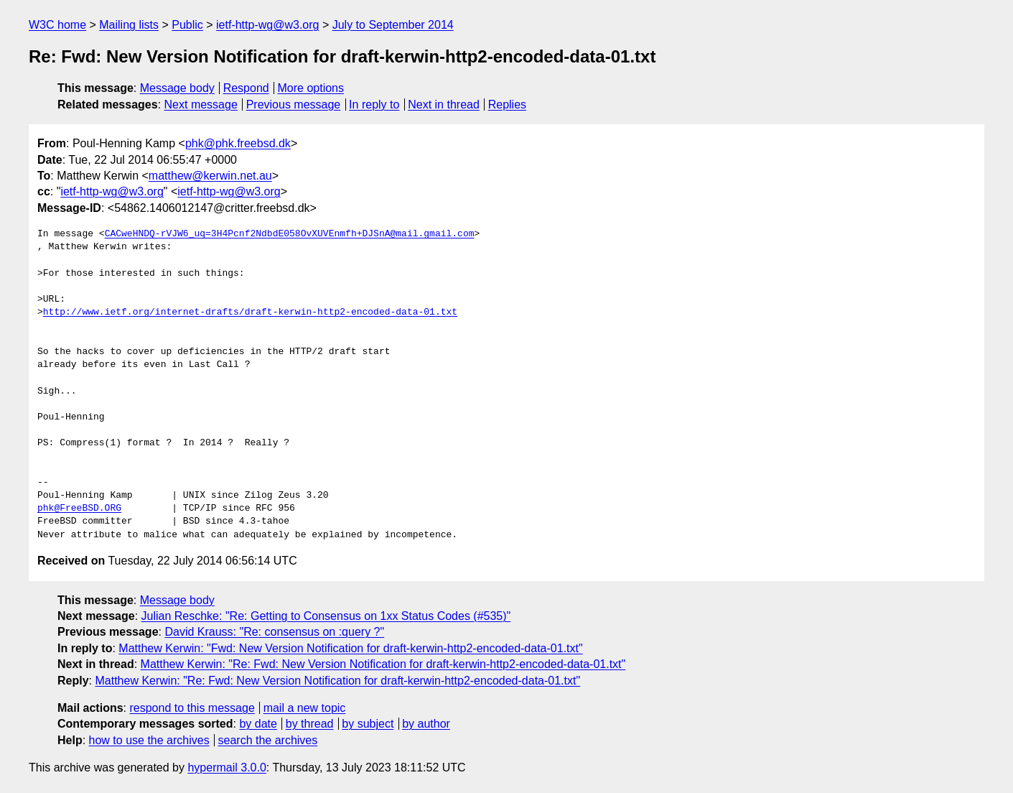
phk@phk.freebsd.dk (238, 143)
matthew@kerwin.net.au (210, 176)
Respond (246, 88)
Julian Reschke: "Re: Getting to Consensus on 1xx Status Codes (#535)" (326, 616)
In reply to (374, 104)
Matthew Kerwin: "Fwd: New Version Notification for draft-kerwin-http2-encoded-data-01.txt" (350, 648)
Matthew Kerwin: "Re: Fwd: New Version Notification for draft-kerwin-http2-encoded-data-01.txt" (383, 664)
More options (311, 88)
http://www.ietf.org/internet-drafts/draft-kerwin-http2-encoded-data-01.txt (250, 312)
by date (257, 724)
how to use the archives (149, 740)
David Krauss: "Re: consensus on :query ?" (274, 632)
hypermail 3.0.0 (226, 767)
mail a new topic (304, 708)
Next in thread (444, 104)
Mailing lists (129, 25)
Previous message (293, 104)
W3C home (57, 25)
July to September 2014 (393, 25)
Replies (507, 104)
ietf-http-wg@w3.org (267, 25)
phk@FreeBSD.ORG (79, 508)
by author (426, 724)
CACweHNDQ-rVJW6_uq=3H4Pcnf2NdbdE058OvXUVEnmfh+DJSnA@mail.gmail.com (290, 234)
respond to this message (191, 708)
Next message (201, 104)
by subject (367, 724)
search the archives (268, 740)
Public (187, 25)
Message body (177, 88)
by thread (310, 724)
